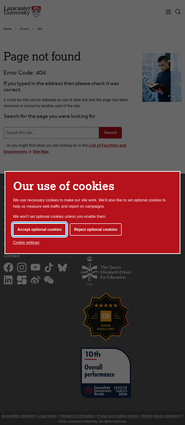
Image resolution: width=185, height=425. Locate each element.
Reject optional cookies (95, 229)
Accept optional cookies (39, 229)
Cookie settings (26, 242)
